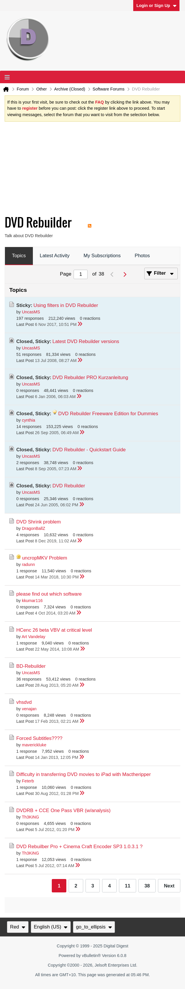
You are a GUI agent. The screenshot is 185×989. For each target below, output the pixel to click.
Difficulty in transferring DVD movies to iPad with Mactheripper (83, 774)
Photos (142, 255)
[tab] (19, 256)
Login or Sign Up (156, 5)
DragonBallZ (33, 528)
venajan (29, 708)
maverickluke (34, 745)
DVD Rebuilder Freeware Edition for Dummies (108, 413)
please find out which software (49, 594)
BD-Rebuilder (31, 666)
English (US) (50, 927)
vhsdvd (24, 702)
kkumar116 (32, 600)
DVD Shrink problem (38, 522)
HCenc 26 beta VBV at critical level (54, 630)
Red (17, 927)
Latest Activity (55, 255)
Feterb (28, 781)
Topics (19, 255)
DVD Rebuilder (68, 486)
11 (127, 886)
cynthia (28, 420)
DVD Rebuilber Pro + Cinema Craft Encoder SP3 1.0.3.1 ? (79, 846)
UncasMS (31, 312)
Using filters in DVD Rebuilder (65, 305)
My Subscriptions (102, 255)
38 (147, 886)
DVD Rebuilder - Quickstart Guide (89, 449)
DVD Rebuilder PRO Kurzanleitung (90, 377)
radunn (28, 564)
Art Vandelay (33, 636)
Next (169, 886)
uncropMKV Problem (44, 558)
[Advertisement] (88, 170)
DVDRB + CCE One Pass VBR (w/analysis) (63, 810)
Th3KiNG (30, 817)
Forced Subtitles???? (39, 738)
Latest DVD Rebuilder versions (85, 341)
